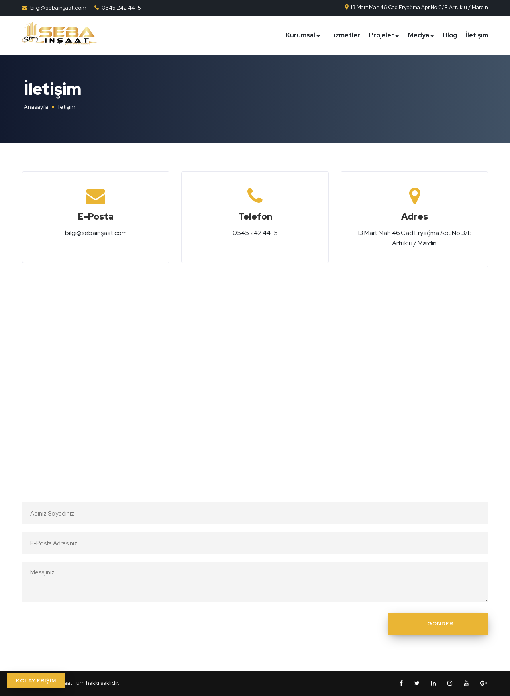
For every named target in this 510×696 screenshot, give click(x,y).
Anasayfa (36, 106)
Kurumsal (300, 35)
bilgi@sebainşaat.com (58, 7)
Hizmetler (344, 35)
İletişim (477, 35)
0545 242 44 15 (121, 7)
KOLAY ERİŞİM (36, 680)
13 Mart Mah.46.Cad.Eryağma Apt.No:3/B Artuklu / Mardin (416, 7)
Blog (450, 35)
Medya (418, 35)
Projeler (381, 35)
